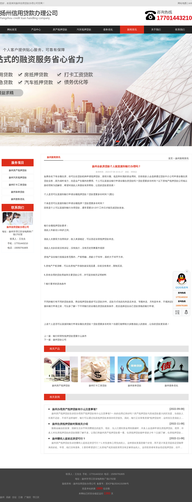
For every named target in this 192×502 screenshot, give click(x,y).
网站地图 (182, 3)
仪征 (14, 497)
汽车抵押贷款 (84, 29)
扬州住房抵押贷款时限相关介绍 (70, 424)
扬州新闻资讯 (182, 158)
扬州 (2, 497)
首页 (170, 158)
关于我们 (156, 29)
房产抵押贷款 (60, 29)
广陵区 (27, 497)
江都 (20, 497)
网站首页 (12, 29)
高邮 (8, 497)
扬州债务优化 (17, 199)
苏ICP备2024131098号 (117, 483)
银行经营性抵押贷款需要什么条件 (70, 336)
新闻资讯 (132, 29)
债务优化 (108, 29)
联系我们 (180, 29)
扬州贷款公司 (59, 339)
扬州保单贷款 (17, 192)
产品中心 (36, 29)
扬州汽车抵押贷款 (18, 177)
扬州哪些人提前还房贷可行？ (68, 438)
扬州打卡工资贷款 (18, 184)
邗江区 (36, 497)
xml (190, 3)
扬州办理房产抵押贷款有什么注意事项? (74, 409)
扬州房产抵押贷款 (18, 170)
